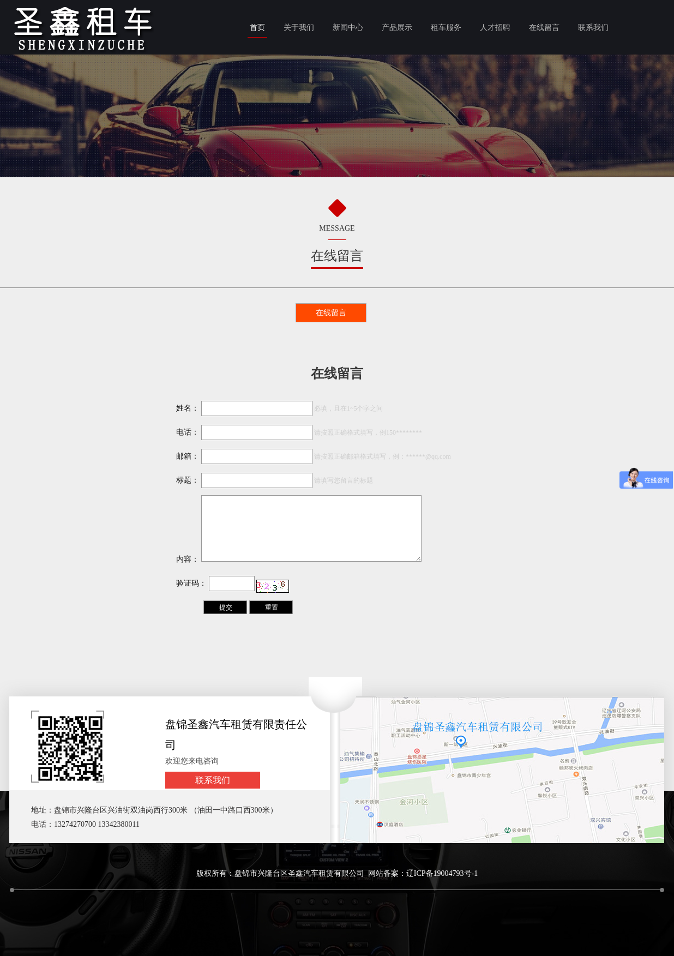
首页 (257, 27)
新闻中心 (348, 27)
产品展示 (397, 27)
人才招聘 (495, 27)
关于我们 (299, 27)
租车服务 (446, 27)
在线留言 (544, 27)
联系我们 (593, 27)
